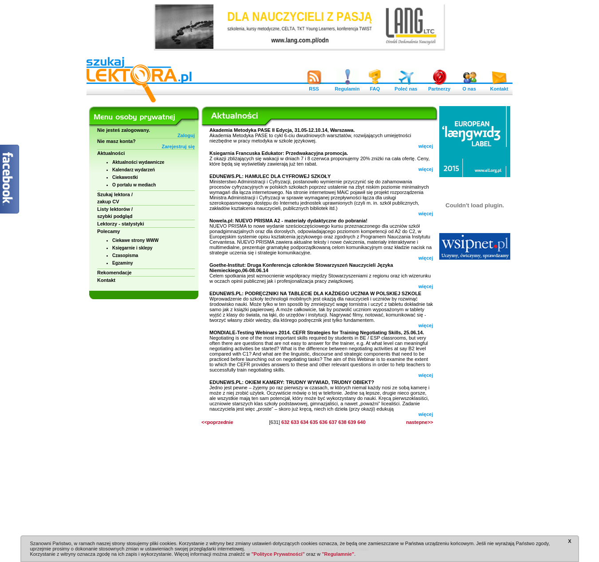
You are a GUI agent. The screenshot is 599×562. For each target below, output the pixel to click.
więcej (425, 146)
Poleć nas (405, 86)
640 (361, 422)
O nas (469, 86)
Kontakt (499, 86)
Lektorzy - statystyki (120, 223)
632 (285, 422)
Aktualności (111, 153)
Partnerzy (439, 86)
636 (323, 422)
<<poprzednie (217, 422)
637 (333, 422)
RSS (314, 86)
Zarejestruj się (178, 146)
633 (295, 422)
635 (314, 422)
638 (343, 422)
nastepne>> (419, 422)
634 (304, 422)
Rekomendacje (114, 272)
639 (352, 422)
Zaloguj (186, 135)
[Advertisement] (474, 399)
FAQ (375, 86)
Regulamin (347, 86)
